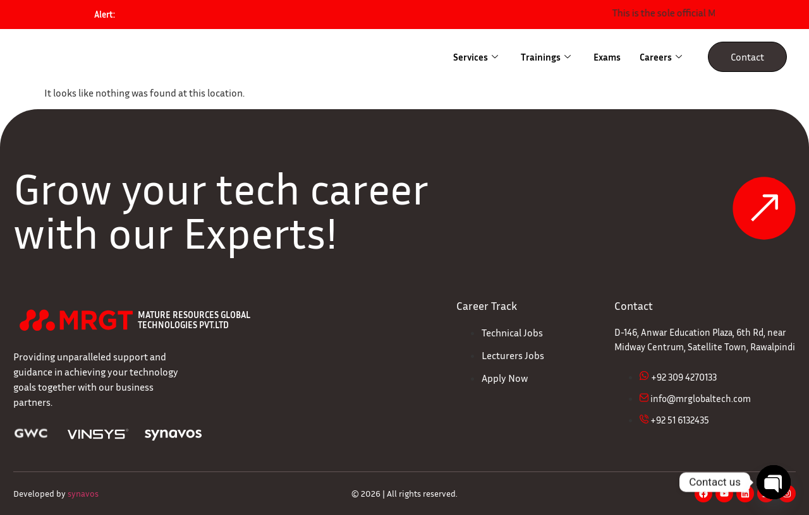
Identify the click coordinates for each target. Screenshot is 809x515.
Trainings (546, 56)
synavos (83, 493)
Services (475, 56)
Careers (661, 56)
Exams (607, 56)
